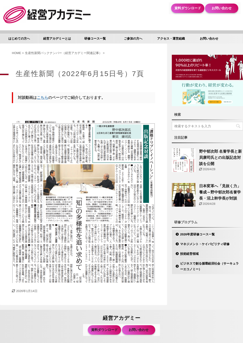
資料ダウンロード (187, 8)
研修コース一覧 (95, 38)
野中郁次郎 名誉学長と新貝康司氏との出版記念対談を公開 (220, 157)
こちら (42, 98)
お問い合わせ (222, 8)
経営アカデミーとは (57, 38)
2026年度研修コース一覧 (197, 234)
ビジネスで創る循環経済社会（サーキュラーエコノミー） (209, 266)
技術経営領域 (189, 254)
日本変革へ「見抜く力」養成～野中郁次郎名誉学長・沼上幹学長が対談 (220, 192)
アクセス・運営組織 (171, 38)
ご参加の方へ (133, 38)
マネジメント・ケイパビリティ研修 (204, 244)
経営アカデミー (121, 318)
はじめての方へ (19, 38)
